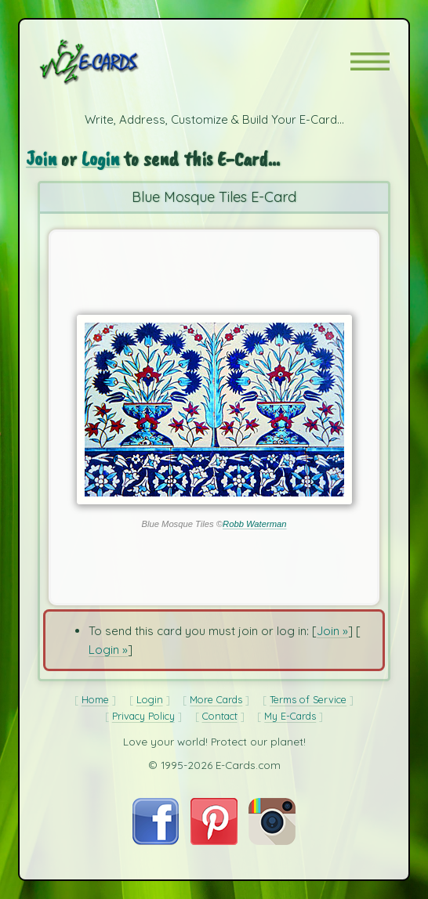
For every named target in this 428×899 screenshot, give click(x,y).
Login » (108, 649)
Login (100, 158)
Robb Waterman (254, 524)
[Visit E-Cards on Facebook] (155, 840)
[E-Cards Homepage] (116, 61)
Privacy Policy (143, 715)
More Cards (216, 699)
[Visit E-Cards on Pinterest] (214, 840)
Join (41, 158)
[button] (370, 61)
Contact (220, 715)
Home (95, 699)
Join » (332, 630)
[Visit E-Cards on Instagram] (272, 840)
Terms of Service (308, 699)
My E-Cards (290, 715)
